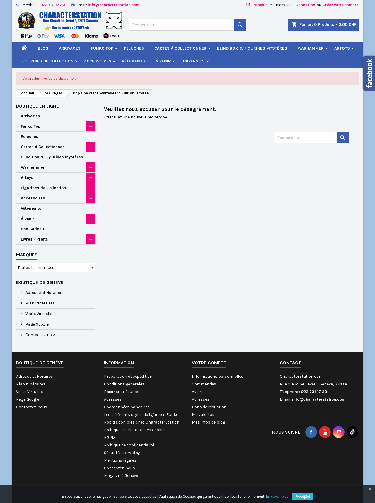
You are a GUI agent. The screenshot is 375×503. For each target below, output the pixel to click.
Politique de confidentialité (129, 445)
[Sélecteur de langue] (260, 5)
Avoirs (198, 391)
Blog (43, 48)
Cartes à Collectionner (180, 48)
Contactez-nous (41, 334)
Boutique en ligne (37, 106)
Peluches (134, 48)
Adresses (113, 399)
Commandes (204, 384)
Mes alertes (203, 414)
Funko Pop (102, 48)
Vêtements (133, 61)
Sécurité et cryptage (123, 452)
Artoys (342, 48)
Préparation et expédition (128, 376)
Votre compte (209, 362)
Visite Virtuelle (38, 313)
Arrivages (70, 48)
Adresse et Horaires (43, 292)
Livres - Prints (34, 239)
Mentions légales (120, 460)
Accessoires (97, 61)
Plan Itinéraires (40, 303)
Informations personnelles (217, 376)
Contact (290, 362)
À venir (163, 61)
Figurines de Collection (47, 61)
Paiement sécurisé (121, 391)
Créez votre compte (340, 5)
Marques (27, 255)
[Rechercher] (187, 25)
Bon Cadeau (32, 228)
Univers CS (193, 61)
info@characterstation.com (113, 5)
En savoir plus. (277, 496)
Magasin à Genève (121, 475)
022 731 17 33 (52, 5)
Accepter (303, 496)
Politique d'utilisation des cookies (135, 429)
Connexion (305, 5)
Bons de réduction (209, 406)
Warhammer (311, 48)
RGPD (109, 437)
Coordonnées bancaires (127, 406)
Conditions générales (124, 384)
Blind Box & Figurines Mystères (252, 48)
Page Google (37, 324)
